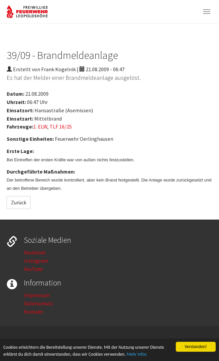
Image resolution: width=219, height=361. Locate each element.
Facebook (35, 252)
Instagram (36, 260)
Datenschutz (38, 303)
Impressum (37, 295)
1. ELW (40, 126)
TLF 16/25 (61, 126)
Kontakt (33, 311)
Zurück (18, 202)
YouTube (33, 269)
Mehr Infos (137, 354)
